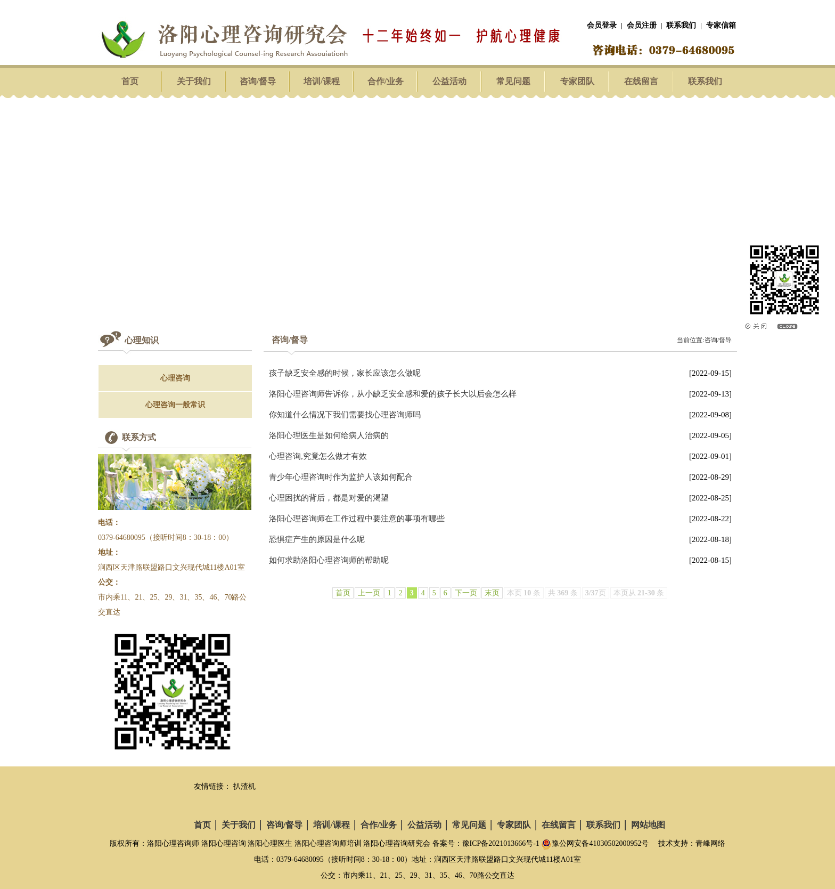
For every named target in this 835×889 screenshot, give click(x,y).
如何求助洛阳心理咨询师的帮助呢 (329, 560)
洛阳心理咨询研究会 (396, 843)
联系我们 (681, 25)
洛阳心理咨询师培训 (328, 843)
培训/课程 (322, 81)
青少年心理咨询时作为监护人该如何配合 (341, 477)
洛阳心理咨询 (223, 843)
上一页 (369, 593)
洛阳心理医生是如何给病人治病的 (329, 435)
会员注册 (642, 25)
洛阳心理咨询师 (173, 843)
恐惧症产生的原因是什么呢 (317, 539)
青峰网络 (710, 843)
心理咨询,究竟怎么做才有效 (318, 456)
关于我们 (194, 81)
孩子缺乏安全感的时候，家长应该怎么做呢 (345, 373)
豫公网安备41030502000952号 (595, 843)
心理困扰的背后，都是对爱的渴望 (329, 498)
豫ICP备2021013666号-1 (500, 843)
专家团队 (577, 81)
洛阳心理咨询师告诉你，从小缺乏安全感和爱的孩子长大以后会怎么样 (393, 394)
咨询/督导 (258, 81)
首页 (129, 81)
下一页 (466, 593)
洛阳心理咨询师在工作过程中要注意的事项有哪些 (357, 518)
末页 (492, 593)
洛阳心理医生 (270, 843)
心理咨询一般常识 (175, 405)
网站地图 (648, 824)
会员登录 (602, 25)
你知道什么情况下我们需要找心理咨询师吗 (345, 414)
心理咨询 (175, 378)
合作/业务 (385, 81)
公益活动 (449, 81)
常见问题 (513, 81)
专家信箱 (721, 25)
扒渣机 (244, 786)
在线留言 (641, 81)
